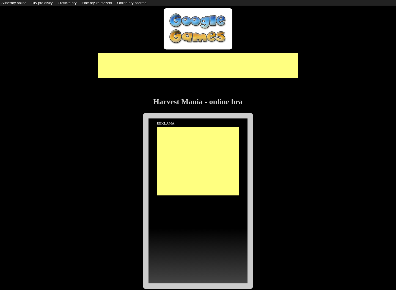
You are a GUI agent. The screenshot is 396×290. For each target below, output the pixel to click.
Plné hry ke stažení (97, 3)
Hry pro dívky (42, 3)
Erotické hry (67, 3)
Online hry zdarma (131, 3)
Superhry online (13, 3)
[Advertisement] (198, 65)
